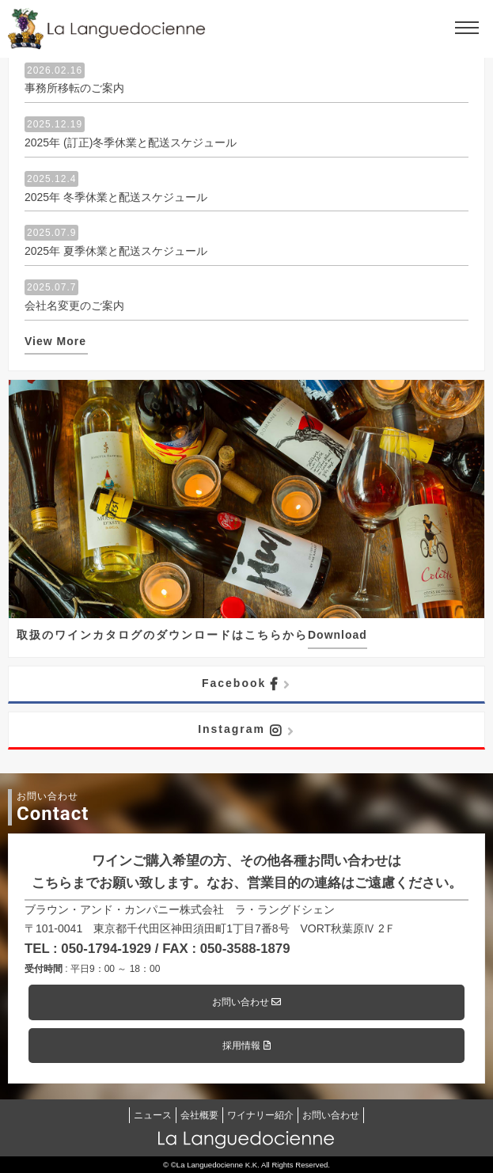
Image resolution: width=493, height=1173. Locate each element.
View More (55, 341)
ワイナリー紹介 (260, 1115)
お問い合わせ (246, 1002)
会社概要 (199, 1115)
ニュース (153, 1115)
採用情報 (246, 1045)
